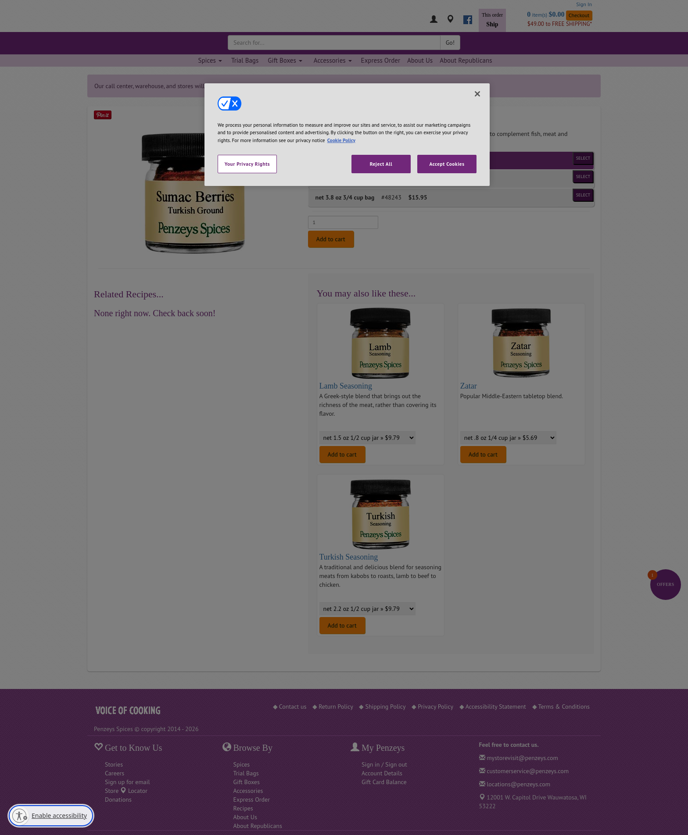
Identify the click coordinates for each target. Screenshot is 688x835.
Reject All (381, 164)
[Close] (477, 93)
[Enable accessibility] (51, 815)
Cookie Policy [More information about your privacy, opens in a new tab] (341, 140)
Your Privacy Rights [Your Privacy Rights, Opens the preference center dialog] (247, 164)
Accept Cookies (446, 164)
